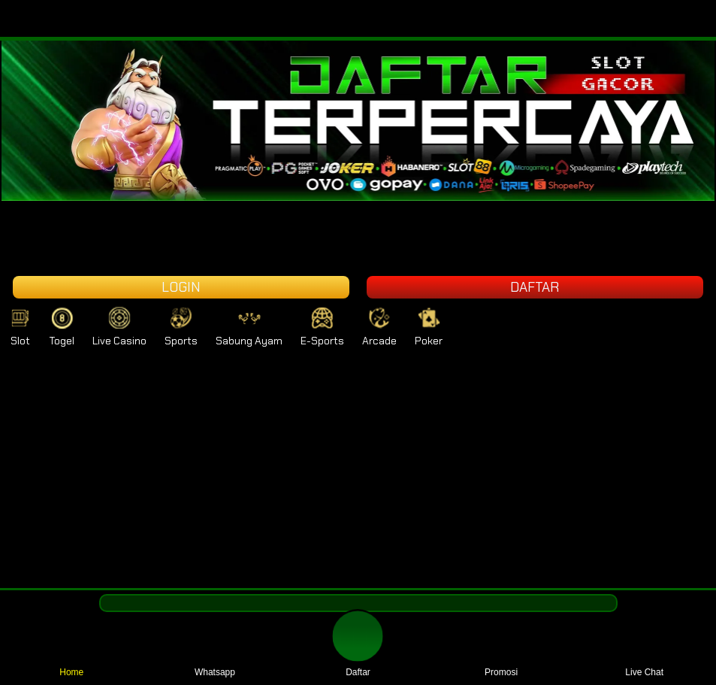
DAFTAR (534, 287)
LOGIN (181, 287)
